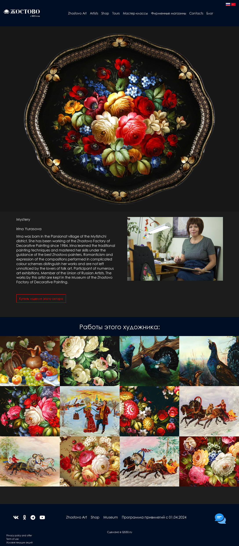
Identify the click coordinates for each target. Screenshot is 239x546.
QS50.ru (127, 532)
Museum (110, 517)
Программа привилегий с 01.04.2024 (154, 517)
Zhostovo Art (77, 13)
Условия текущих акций (19, 542)
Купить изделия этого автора (41, 298)
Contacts (196, 13)
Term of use (12, 538)
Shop (105, 13)
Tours (116, 13)
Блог (209, 13)
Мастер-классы (135, 13)
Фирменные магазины (168, 13)
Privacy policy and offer (19, 535)
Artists (94, 13)
